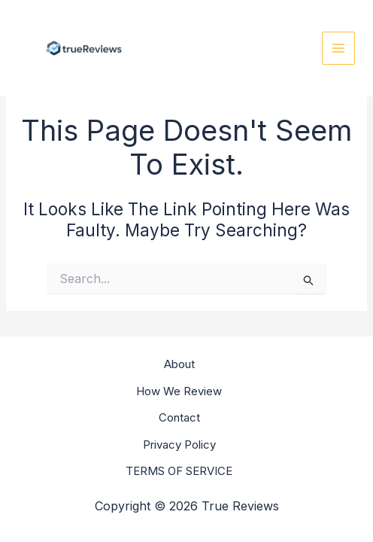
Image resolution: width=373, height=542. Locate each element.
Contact (179, 417)
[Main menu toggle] (339, 48)
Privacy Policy (179, 444)
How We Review (179, 391)
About (179, 364)
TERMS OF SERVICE (179, 471)
